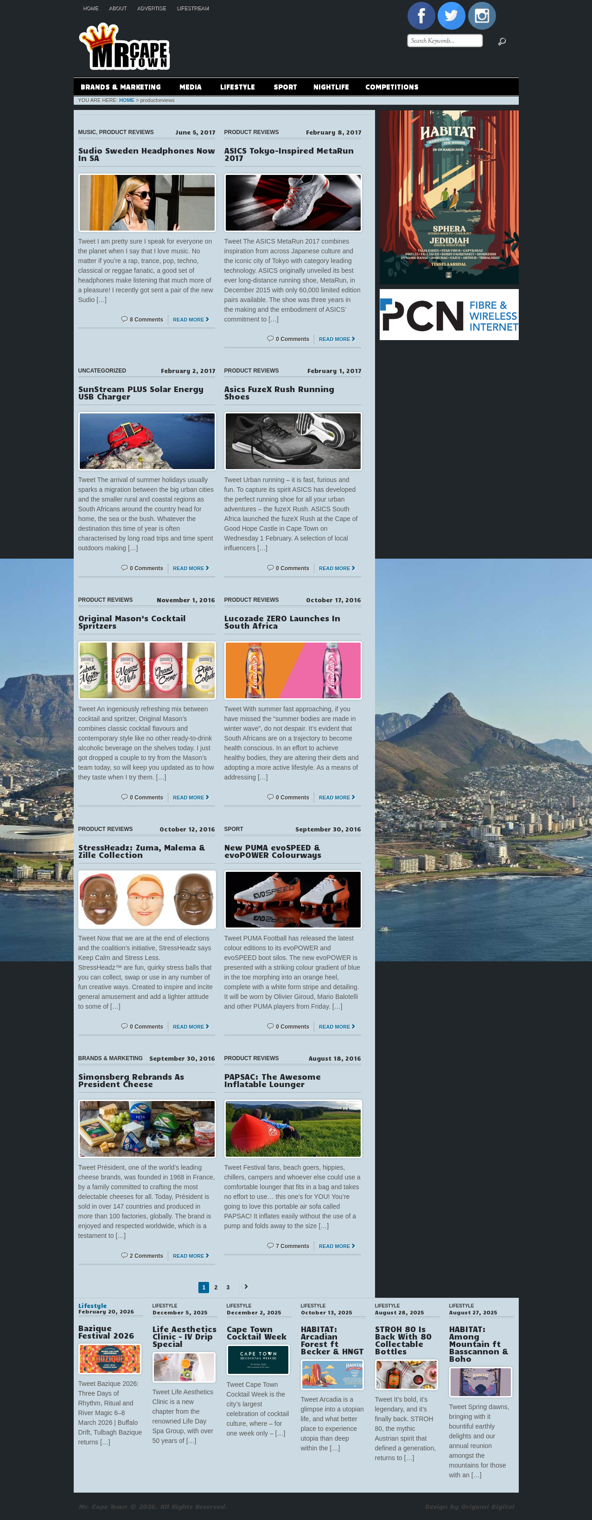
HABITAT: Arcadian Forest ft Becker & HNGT (332, 1340)
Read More (188, 319)
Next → (245, 1286)
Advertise (151, 8)
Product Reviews (126, 132)
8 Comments (146, 319)
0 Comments (292, 339)
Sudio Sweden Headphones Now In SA (146, 154)
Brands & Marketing (120, 88)
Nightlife (331, 86)
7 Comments (292, 1246)
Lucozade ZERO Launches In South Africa (282, 621)
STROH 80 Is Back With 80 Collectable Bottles (403, 1340)
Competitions (392, 86)
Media (190, 88)
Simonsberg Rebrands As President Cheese (131, 1080)
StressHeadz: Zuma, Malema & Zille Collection (141, 851)
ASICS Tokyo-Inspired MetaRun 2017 (289, 154)
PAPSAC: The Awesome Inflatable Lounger (272, 1080)
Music (87, 132)
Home (90, 8)
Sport (285, 86)
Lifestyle (237, 88)
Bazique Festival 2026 (106, 1331)
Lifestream (193, 8)
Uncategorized (102, 370)
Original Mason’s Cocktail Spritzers (132, 621)
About (118, 8)
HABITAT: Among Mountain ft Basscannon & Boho (479, 1343)
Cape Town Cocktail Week (256, 1332)
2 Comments (146, 1256)
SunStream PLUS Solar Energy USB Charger (141, 392)
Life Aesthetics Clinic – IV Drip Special (184, 1336)
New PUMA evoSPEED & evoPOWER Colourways (272, 851)
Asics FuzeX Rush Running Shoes (279, 392)
